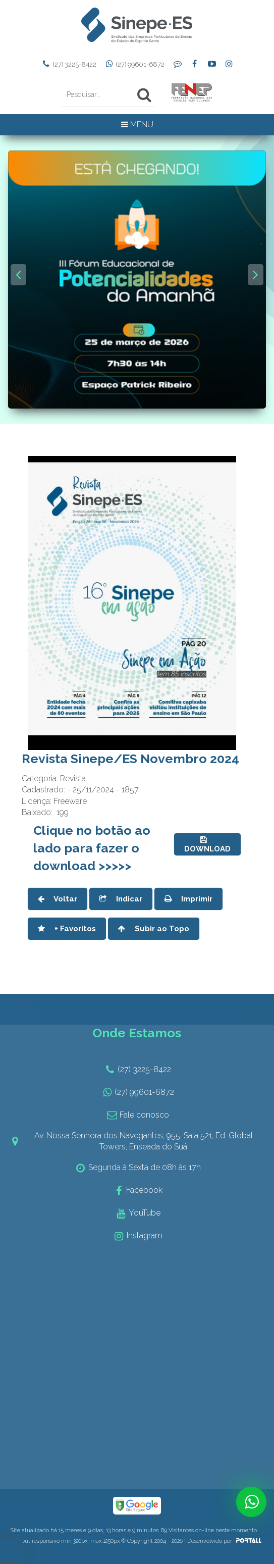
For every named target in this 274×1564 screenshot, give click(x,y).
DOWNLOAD (207, 844)
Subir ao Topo (153, 928)
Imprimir (188, 898)
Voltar (57, 898)
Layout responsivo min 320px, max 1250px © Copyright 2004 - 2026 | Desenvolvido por (136, 1541)
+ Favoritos (67, 928)
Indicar (120, 898)
